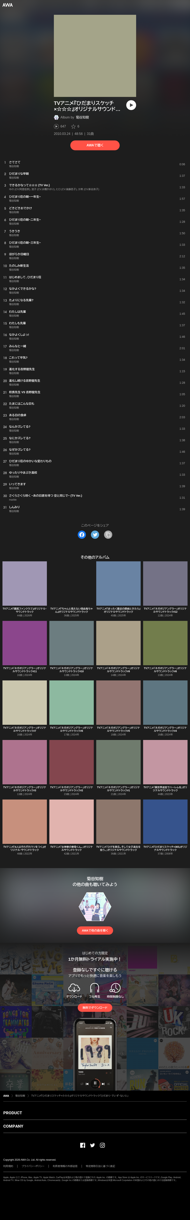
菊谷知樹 (82, 117)
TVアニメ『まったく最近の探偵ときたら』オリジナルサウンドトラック (118, 610)
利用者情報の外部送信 (65, 1166)
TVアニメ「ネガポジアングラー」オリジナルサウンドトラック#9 (118, 670)
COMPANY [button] (13, 1126)
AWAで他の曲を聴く (95, 930)
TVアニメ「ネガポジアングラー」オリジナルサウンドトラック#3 (24, 789)
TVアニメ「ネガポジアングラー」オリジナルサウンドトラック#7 (24, 729)
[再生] (131, 105)
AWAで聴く (95, 145)
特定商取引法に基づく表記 (100, 1166)
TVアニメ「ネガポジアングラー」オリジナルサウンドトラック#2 (71, 789)
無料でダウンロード (95, 1007)
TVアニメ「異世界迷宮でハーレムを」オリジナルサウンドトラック (165, 789)
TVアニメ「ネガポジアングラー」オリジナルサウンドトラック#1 (118, 789)
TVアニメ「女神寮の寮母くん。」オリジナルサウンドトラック (71, 848)
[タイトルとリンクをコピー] (108, 535)
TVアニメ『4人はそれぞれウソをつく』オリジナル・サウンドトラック (24, 848)
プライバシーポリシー (33, 1166)
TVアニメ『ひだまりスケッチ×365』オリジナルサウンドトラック (165, 848)
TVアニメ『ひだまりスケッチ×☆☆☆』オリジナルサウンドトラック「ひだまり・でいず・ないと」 (80, 1095)
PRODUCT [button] (12, 1112)
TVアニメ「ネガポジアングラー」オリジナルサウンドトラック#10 (71, 670)
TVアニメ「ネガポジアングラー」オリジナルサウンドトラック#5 (118, 729)
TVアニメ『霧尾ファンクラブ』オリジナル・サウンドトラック (25, 610)
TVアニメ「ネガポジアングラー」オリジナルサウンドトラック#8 (165, 670)
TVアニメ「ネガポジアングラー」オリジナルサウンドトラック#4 (165, 729)
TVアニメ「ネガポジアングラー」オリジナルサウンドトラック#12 (165, 610)
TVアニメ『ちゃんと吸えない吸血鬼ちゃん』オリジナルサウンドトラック (71, 610)
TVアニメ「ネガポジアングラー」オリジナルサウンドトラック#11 (24, 670)
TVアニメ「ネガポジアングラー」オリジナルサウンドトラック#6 (71, 729)
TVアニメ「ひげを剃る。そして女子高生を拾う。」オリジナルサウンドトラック (118, 848)
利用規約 (8, 1166)
